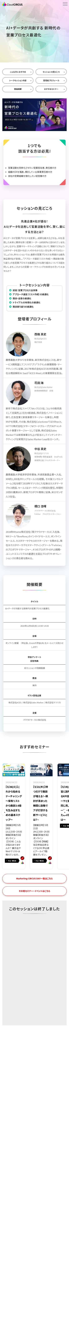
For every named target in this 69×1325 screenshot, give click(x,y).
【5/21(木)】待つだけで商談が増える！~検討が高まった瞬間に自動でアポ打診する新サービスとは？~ (40, 803)
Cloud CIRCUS (22, 863)
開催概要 (18, 89)
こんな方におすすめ (18, 71)
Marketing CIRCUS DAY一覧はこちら (34, 878)
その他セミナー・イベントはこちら (34, 890)
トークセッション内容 (17, 80)
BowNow (22, 858)
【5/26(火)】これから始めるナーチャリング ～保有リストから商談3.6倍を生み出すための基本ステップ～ (14, 803)
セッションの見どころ (51, 71)
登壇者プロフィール (51, 80)
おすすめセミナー (51, 89)
